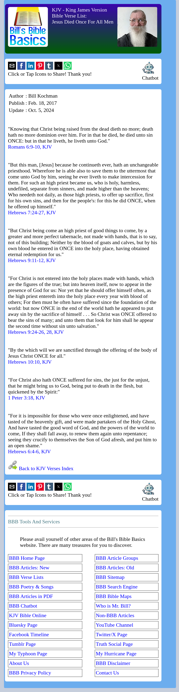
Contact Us (107, 673)
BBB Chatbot (23, 606)
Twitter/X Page (111, 634)
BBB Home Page (27, 558)
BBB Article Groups (117, 558)
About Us (19, 663)
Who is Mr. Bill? (113, 606)
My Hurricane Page (116, 654)
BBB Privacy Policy (30, 673)
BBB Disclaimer (113, 663)
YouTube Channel (114, 625)
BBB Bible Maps (114, 596)
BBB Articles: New (29, 568)
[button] (12, 66)
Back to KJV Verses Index (46, 468)
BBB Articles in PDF (31, 596)
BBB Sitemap (110, 577)
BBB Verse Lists (26, 577)
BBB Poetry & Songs (31, 587)
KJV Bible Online (27, 615)
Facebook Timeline (29, 634)
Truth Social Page (114, 644)
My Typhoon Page (28, 654)
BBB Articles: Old (115, 568)
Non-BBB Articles (115, 615)
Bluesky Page (23, 625)
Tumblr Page (22, 644)
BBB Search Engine (116, 587)
